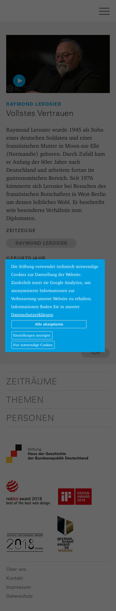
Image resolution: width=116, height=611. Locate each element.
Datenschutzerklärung (32, 314)
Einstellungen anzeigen (31, 335)
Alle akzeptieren (49, 324)
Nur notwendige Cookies (33, 344)
